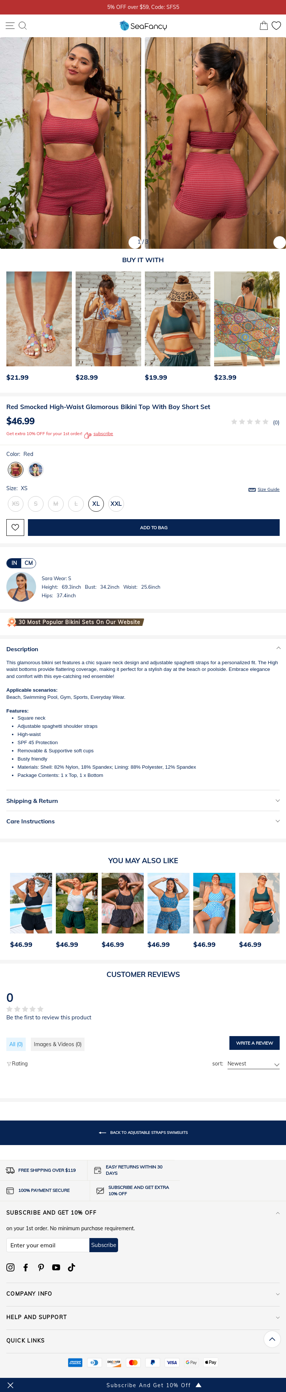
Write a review (254, 1043)
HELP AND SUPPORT (143, 1317)
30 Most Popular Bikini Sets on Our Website (79, 622)
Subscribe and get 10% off (143, 1212)
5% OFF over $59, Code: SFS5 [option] (143, 7)
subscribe (98, 435)
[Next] (272, 328)
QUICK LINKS (143, 1340)
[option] (37, 328)
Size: (143, 488)
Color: (19, 454)
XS (16, 503)
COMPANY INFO (143, 1293)
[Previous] (9, 328)
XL (96, 503)
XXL (116, 503)
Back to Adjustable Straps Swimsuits (143, 1133)
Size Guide (269, 489)
